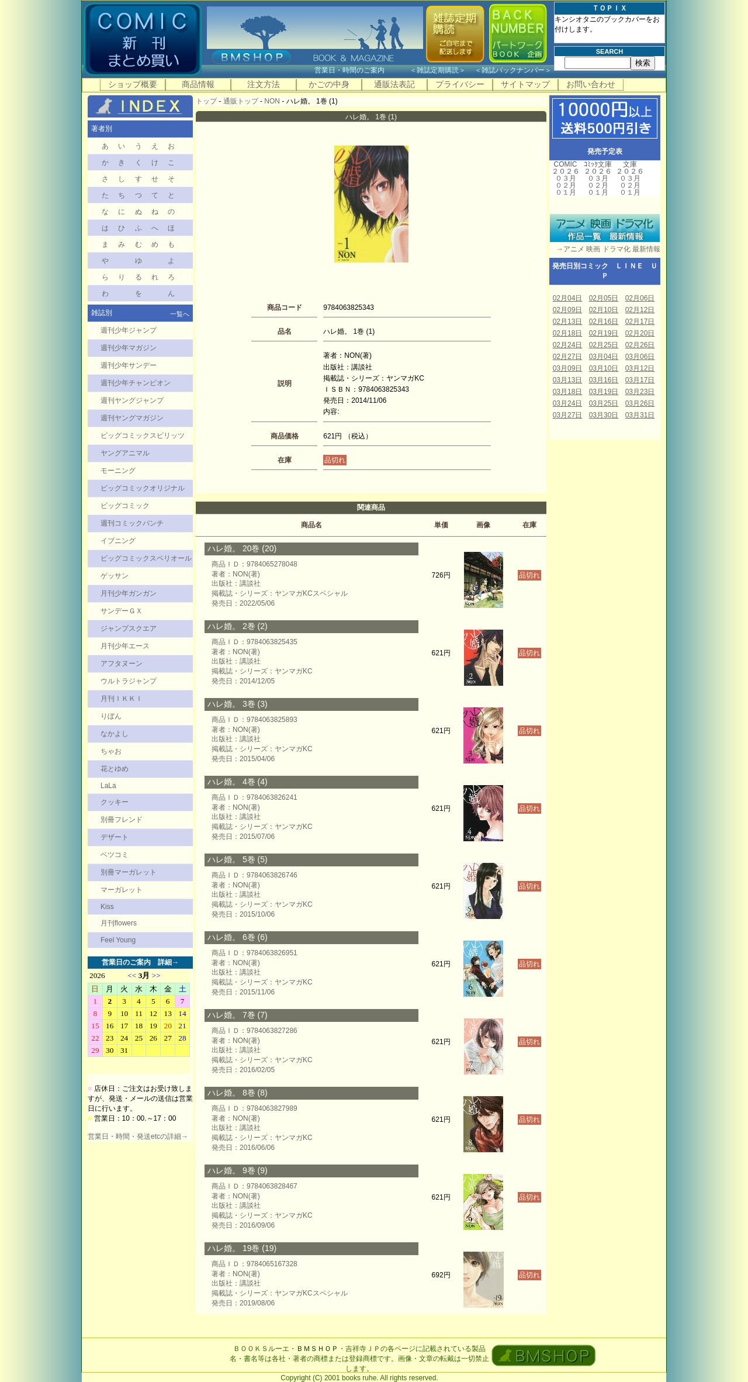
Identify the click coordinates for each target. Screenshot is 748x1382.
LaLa (108, 786)
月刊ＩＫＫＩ (122, 699)
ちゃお (111, 751)
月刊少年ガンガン (129, 593)
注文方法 (263, 84)
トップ (206, 101)
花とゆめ (115, 769)
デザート (115, 837)
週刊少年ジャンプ (129, 330)
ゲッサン (115, 576)
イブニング (118, 541)
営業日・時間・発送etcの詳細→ (138, 1136)
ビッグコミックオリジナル (143, 488)
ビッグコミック (125, 506)
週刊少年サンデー (129, 365)
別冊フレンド (122, 820)
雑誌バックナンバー (513, 70)
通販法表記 (394, 84)
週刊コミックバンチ (132, 523)
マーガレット (122, 890)
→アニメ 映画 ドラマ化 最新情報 (604, 249)
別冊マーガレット (129, 872)
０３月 (565, 178)
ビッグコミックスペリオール (146, 558)
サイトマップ (525, 84)
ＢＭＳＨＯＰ (317, 1349)
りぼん (111, 716)
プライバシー (459, 84)
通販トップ (240, 101)
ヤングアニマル (125, 453)
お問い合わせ (590, 84)
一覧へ (179, 313)
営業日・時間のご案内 (360, 70)
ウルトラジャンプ (129, 681)
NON (272, 101)
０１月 (565, 192)
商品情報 (198, 84)
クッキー (115, 802)
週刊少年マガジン (129, 348)
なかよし (115, 734)
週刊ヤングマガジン (132, 418)
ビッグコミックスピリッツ (143, 435)
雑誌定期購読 (438, 70)
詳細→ (168, 962)
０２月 (565, 185)
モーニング (118, 471)
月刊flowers (119, 923)
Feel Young (118, 940)
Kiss (107, 907)
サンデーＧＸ (122, 611)
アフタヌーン (122, 663)
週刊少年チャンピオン (136, 383)
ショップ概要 (132, 84)
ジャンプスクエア (129, 628)
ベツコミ (115, 855)
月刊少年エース (125, 646)
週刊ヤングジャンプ (132, 400)
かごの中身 (329, 84)
